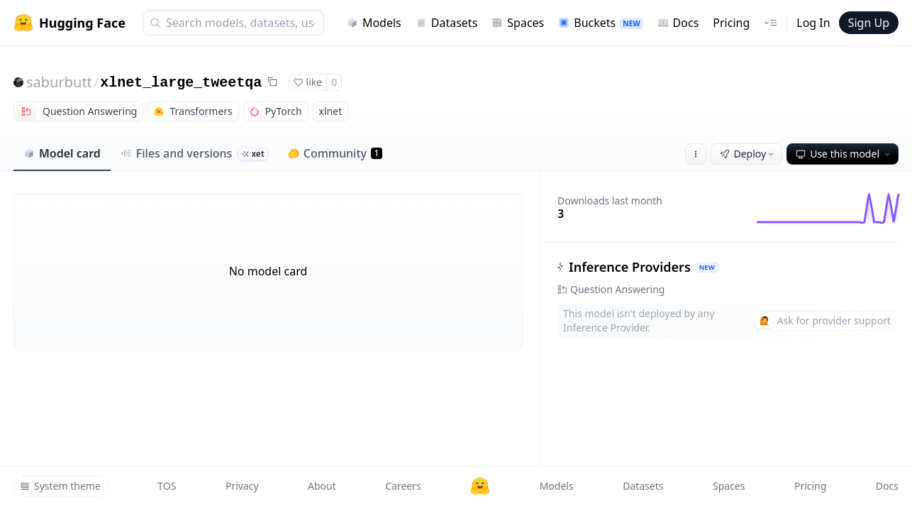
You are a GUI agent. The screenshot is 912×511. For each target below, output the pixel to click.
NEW (707, 267)
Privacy (242, 486)
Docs (678, 23)
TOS (166, 486)
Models (374, 23)
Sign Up (868, 23)
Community (335, 153)
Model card (62, 153)
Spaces (517, 23)
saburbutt (59, 82)
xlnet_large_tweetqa (181, 83)
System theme (60, 486)
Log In (813, 23)
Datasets (447, 23)
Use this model (844, 153)
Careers (403, 486)
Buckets (600, 23)
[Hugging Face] (480, 486)
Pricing (731, 23)
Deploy (748, 153)
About (322, 486)
